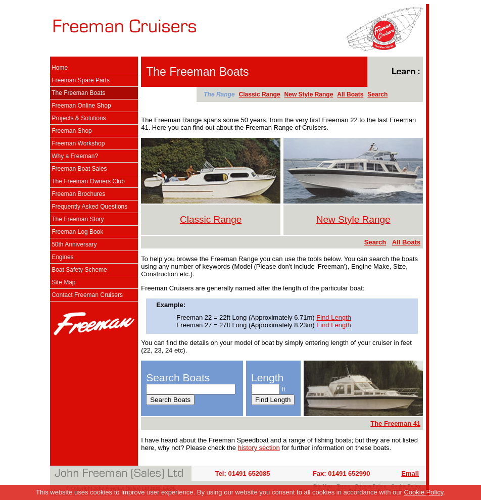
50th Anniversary (74, 244)
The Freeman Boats (78, 92)
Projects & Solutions (79, 118)
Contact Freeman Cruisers (87, 294)
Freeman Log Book (77, 231)
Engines (62, 257)
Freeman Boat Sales (79, 168)
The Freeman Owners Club (88, 181)
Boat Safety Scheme (79, 269)
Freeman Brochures (78, 193)
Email (410, 473)
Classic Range (259, 94)
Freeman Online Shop (81, 105)
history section (259, 448)
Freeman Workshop (78, 143)
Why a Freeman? (75, 156)
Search (377, 94)
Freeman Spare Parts (81, 80)
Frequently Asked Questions (89, 206)
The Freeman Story (78, 219)
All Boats (350, 94)
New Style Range (308, 94)
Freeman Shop (71, 130)
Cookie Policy (423, 492)
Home (60, 67)
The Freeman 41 (395, 423)
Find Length (333, 317)
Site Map (63, 282)
